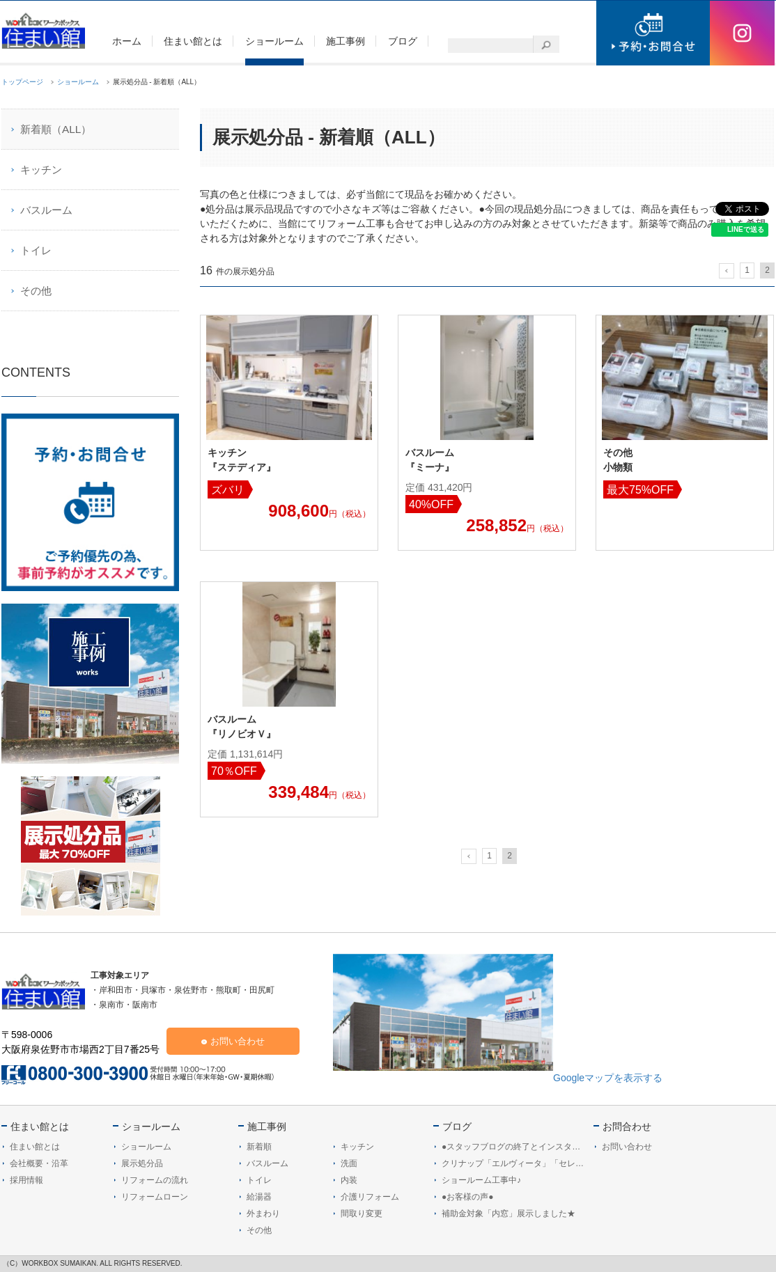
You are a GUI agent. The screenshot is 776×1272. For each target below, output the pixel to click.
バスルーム (46, 210)
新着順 (259, 1147)
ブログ (457, 1126)
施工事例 (266, 1126)
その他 (36, 291)
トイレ (36, 250)
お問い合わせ (237, 1041)
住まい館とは (39, 1126)
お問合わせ (627, 1126)
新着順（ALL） (55, 129)
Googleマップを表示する (607, 1077)
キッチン (41, 169)
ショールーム (151, 1126)
